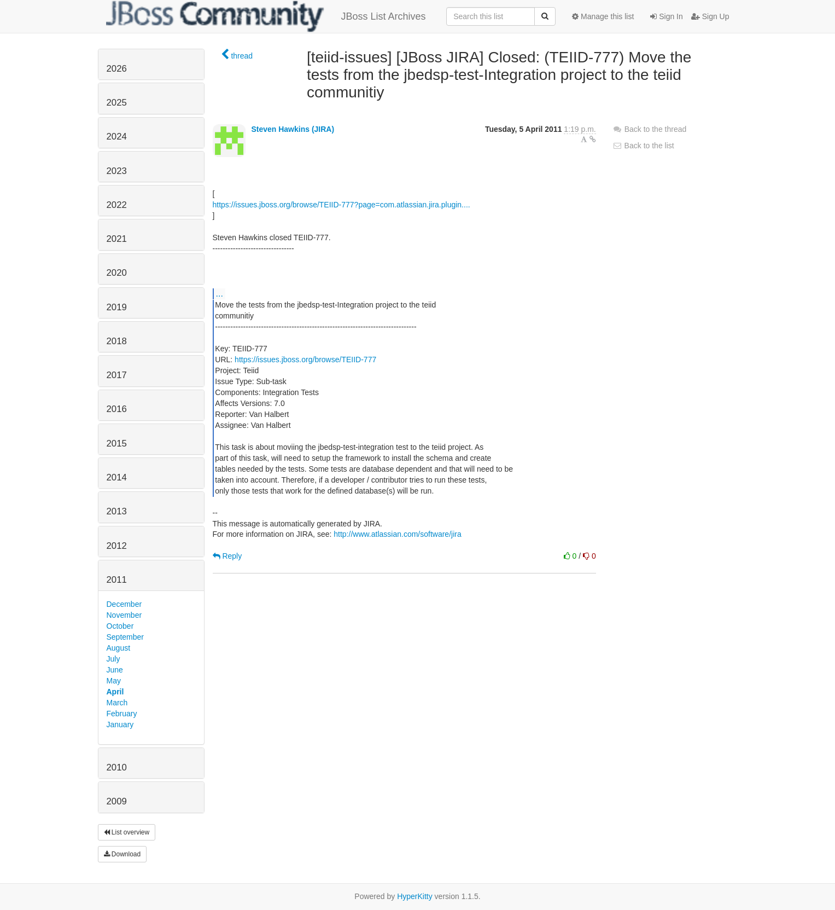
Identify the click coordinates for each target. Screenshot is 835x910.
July (113, 658)
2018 (117, 341)
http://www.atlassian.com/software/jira (397, 534)
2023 (117, 171)
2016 (117, 409)
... (219, 293)
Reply (227, 556)
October (120, 626)
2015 (117, 443)
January (120, 724)
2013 (117, 511)
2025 (117, 102)
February (122, 713)
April (115, 691)
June (115, 669)
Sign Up (710, 16)
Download (122, 854)
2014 (117, 477)
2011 (117, 580)
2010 (117, 767)
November (124, 615)
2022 (117, 205)
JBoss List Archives (266, 16)
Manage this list (603, 16)
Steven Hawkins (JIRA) (292, 129)
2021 (117, 239)
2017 (117, 375)
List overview (127, 832)
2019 (117, 307)
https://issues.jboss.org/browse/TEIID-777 (305, 359)
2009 (117, 801)
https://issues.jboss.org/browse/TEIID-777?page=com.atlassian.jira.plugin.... (341, 204)
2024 (117, 136)
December (124, 604)
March (117, 702)
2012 (117, 546)
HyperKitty (415, 896)
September (125, 637)
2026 (117, 68)
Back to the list (643, 145)
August (119, 648)
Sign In (666, 16)
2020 (117, 273)
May (114, 680)
